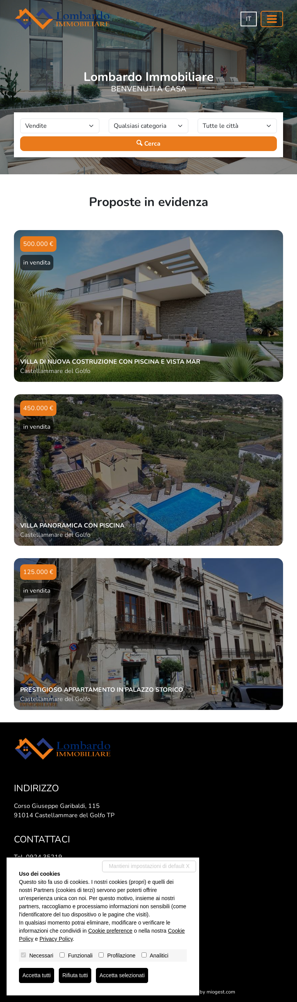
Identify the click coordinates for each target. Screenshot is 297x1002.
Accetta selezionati (122, 975)
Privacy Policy (56, 939)
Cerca (148, 143)
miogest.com (221, 991)
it (248, 19)
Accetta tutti (36, 975)
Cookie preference (110, 931)
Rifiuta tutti (75, 975)
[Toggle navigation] (272, 19)
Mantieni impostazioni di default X (149, 866)
